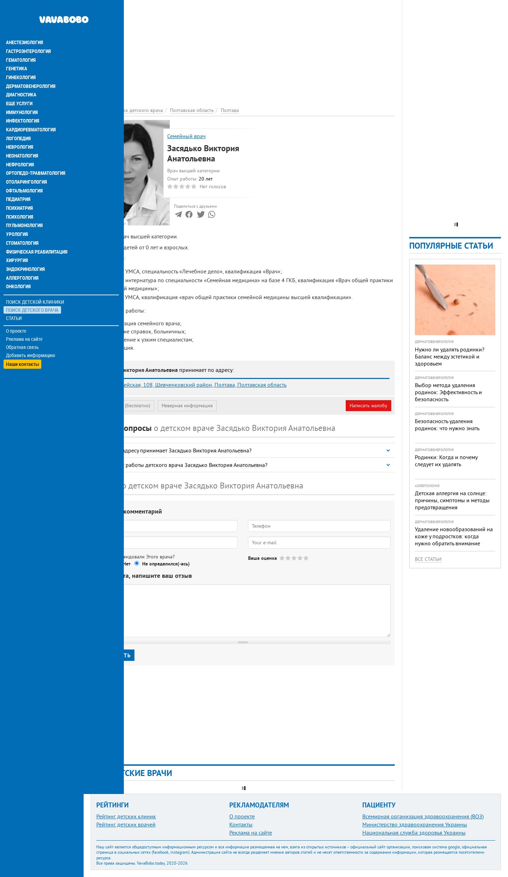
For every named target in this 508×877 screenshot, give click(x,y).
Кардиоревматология (31, 110)
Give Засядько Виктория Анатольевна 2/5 (288, 558)
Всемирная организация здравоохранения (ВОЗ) (423, 816)
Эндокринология (25, 246)
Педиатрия (18, 178)
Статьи (14, 294)
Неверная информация (187, 405)
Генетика (16, 51)
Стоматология (22, 220)
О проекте (16, 307)
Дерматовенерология (30, 68)
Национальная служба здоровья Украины (414, 832)
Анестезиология (24, 25)
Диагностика (21, 76)
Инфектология (22, 102)
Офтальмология (24, 169)
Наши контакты (22, 339)
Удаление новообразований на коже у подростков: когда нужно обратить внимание (454, 536)
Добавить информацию (30, 331)
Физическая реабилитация (36, 229)
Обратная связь (22, 323)
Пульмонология (24, 203)
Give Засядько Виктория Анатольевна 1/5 (282, 558)
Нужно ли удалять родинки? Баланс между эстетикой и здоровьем (449, 356)
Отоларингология (26, 161)
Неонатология (22, 135)
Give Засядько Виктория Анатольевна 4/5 (300, 558)
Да (108, 564)
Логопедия (18, 119)
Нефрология (20, 144)
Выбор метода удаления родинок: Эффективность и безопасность (448, 392)
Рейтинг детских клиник (126, 816)
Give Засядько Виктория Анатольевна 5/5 (306, 558)
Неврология (19, 127)
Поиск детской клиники (35, 277)
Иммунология (22, 93)
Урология (17, 212)
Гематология (21, 42)
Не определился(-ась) (166, 564)
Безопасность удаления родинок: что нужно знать (447, 424)
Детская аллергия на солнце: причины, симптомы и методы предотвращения (452, 500)
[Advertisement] (243, 49)
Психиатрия (19, 186)
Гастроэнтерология (28, 34)
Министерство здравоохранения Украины (414, 824)
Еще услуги (19, 85)
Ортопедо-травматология (35, 152)
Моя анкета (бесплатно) (124, 405)
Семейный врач (186, 136)
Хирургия (17, 237)
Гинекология (21, 59)
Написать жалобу (368, 405)
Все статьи (428, 559)
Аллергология (22, 254)
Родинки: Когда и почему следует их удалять (446, 461)
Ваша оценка (262, 558)
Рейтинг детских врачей (126, 824)
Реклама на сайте (24, 315)
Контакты (241, 824)
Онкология (18, 263)
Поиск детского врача (32, 286)
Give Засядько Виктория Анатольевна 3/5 (294, 558)
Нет (127, 564)
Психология (19, 195)
